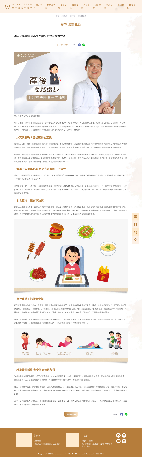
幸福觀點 (119, 7)
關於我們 (38, 7)
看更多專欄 (71, 414)
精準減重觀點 (82, 16)
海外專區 (97, 7)
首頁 (57, 16)
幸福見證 (108, 7)
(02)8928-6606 (87, 441)
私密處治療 (50, 7)
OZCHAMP (99, 454)
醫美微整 (74, 7)
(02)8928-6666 (40, 441)
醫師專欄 (72, 16)
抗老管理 (85, 7)
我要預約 (131, 7)
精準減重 (62, 7)
